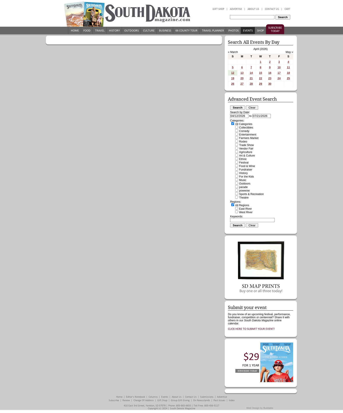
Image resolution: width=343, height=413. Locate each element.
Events (248, 30)
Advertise (236, 9)
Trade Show (246, 145)
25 (288, 78)
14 (251, 72)
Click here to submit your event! (251, 328)
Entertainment (247, 134)
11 (288, 67)
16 (269, 72)
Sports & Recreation (251, 194)
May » (289, 52)
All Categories (243, 124)
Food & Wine (247, 166)
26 (232, 83)
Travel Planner (213, 30)
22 (260, 78)
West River (245, 212)
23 (269, 78)
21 (251, 78)
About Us (253, 9)
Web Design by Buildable (259, 408)
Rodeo (243, 141)
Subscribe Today (275, 29)
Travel (100, 30)
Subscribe (114, 400)
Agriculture (245, 152)
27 (241, 83)
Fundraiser (245, 169)
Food (87, 30)
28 (251, 83)
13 (241, 72)
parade (243, 187)
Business (165, 30)
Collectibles (246, 127)
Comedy (244, 131)
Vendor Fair (246, 148)
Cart (287, 9)
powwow (244, 190)
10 (279, 67)
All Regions (242, 205)
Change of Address (143, 400)
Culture (149, 30)
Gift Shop (218, 9)
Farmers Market (249, 138)
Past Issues (219, 400)
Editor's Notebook (135, 396)
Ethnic (243, 159)
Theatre (243, 197)
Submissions (207, 396)
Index (231, 400)
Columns (153, 396)
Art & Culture (247, 155)
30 (269, 83)
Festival (243, 162)
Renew (126, 400)
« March (233, 52)
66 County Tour (186, 30)
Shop (260, 30)
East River (245, 208)
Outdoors (131, 30)
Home (75, 30)
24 (279, 78)
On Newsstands (201, 400)
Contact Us (272, 9)
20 (241, 78)
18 (288, 72)
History (114, 30)
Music (242, 180)
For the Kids (246, 176)
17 (279, 72)
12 (232, 72)
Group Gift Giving (180, 400)
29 (260, 83)
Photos (233, 30)
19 (232, 78)
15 (260, 72)
